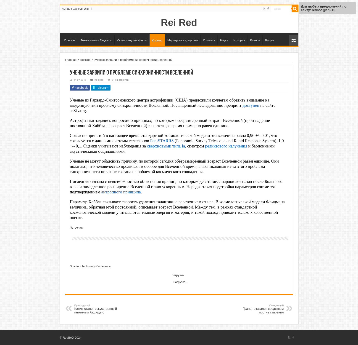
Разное (255, 40)
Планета (209, 40)
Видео (269, 40)
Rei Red (179, 22)
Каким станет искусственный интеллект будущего (97, 309)
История (239, 40)
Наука (224, 40)
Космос (157, 40)
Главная (70, 40)
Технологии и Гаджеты (96, 40)
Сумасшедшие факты (132, 40)
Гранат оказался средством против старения (260, 309)
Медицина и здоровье (182, 40)
